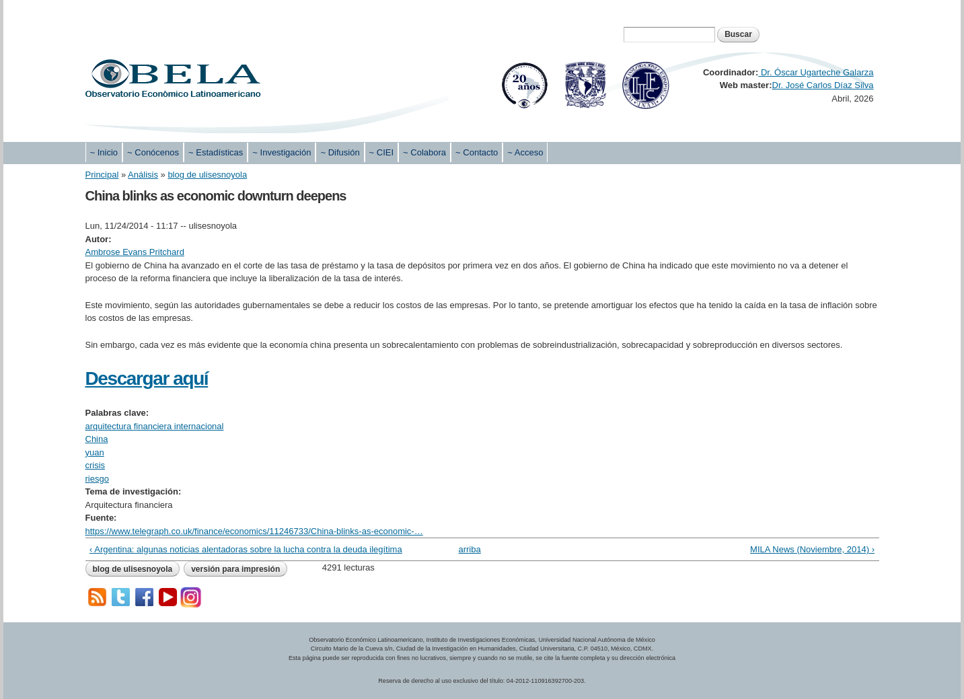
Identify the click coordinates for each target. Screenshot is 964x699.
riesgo (97, 479)
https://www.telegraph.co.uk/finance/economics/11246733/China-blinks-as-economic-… (254, 531)
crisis (95, 465)
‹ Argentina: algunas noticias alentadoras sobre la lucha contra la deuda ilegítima (245, 549)
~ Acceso (525, 152)
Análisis (143, 175)
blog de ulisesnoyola (207, 175)
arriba (469, 549)
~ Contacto (476, 152)
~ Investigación (281, 152)
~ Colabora (424, 152)
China (96, 439)
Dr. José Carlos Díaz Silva (823, 85)
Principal (102, 175)
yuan (94, 452)
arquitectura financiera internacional (154, 426)
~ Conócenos (153, 152)
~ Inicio (104, 152)
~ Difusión (339, 152)
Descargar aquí (147, 378)
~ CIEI (381, 152)
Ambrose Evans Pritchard (134, 252)
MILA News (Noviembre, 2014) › (812, 549)
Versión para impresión (235, 569)
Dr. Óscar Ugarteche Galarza (815, 72)
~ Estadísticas (215, 152)
